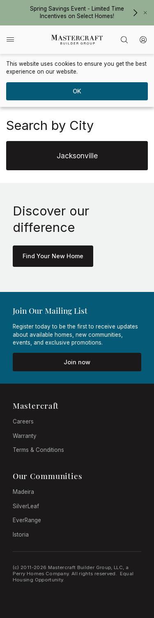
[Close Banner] (145, 12)
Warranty (25, 436)
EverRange (27, 520)
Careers (23, 421)
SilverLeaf (26, 506)
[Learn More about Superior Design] (53, 256)
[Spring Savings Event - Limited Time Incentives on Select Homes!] (135, 13)
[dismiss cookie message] (76, 91)
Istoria (21, 534)
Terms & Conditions (38, 450)
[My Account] (143, 40)
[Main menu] (10, 39)
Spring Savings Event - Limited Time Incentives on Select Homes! (77, 12)
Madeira (23, 491)
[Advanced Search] (124, 40)
